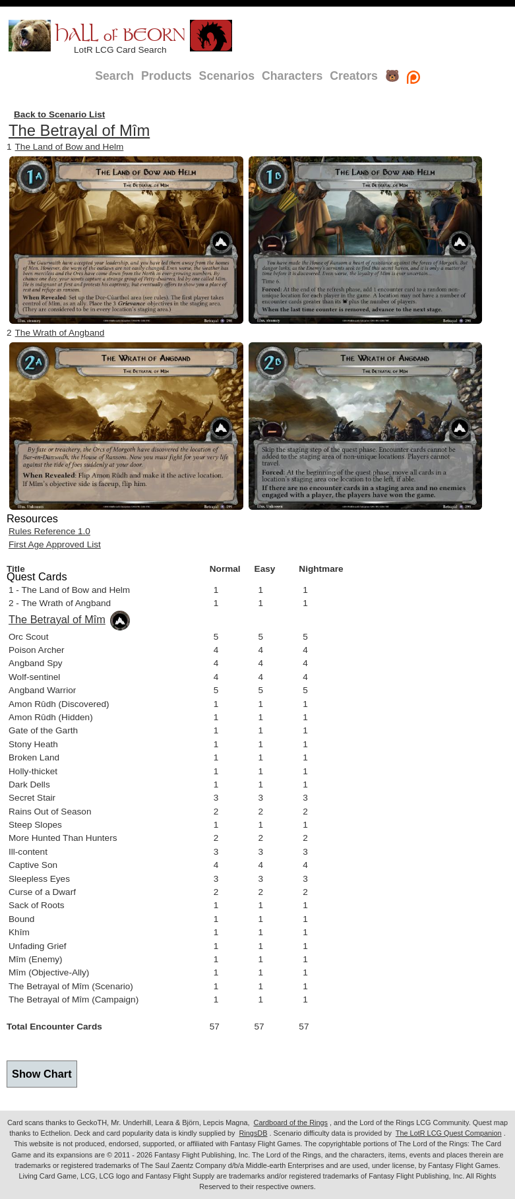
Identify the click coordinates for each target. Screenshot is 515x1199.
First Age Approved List (55, 544)
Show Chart (42, 1074)
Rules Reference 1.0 (49, 531)
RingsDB (253, 1133)
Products (166, 75)
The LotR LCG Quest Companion (449, 1133)
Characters (292, 75)
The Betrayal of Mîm (79, 130)
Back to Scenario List (59, 114)
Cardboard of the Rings (291, 1122)
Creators (354, 75)
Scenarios (227, 75)
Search (114, 75)
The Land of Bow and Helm (69, 147)
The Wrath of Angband (60, 333)
